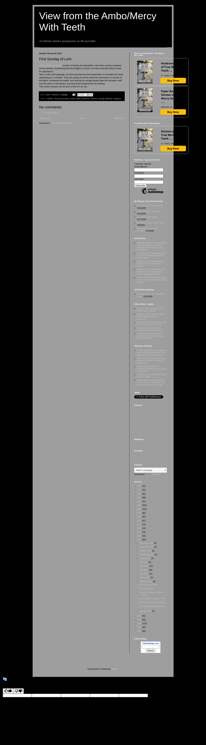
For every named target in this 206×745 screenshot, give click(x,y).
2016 (139, 524)
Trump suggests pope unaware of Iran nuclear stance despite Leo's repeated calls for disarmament (151, 352)
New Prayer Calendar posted (151, 602)
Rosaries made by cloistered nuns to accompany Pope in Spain (151, 323)
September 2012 (147, 554)
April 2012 (144, 574)
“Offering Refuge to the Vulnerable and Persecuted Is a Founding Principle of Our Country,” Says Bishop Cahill (152, 246)
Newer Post (45, 118)
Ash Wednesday (146, 588)
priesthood (85, 99)
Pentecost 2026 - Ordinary (148, 211)
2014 (139, 532)
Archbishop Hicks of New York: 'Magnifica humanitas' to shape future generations (150, 336)
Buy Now (173, 80)
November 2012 (146, 547)
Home (82, 118)
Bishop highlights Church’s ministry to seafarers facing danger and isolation (152, 368)
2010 (139, 620)
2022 (139, 501)
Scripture (94, 99)
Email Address (141, 167)
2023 (139, 497)
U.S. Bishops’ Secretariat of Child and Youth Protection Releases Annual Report (151, 255)
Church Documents (61, 99)
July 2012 (143, 562)
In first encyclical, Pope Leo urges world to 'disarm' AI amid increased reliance (152, 279)
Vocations (117, 99)
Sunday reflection (105, 99)
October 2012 (145, 551)
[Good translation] (8, 691)
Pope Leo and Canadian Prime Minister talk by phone (150, 309)
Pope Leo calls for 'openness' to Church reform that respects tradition (150, 263)
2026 (139, 486)
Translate (152, 474)
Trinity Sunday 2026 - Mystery (150, 206)
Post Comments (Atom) (61, 123)
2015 (139, 528)
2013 (139, 536)
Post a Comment (50, 113)
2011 (139, 616)
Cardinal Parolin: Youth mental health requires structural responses (150, 316)
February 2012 (146, 581)
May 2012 (144, 570)
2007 (139, 631)
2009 (139, 623)
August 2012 (145, 558)
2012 (139, 540)
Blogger (114, 669)
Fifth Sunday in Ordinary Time (152, 606)
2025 (139, 490)
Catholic (50, 99)
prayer (72, 99)
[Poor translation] (18, 691)
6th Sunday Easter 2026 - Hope (150, 223)
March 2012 (144, 577)
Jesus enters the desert (50, 65)
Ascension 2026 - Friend (147, 217)
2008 (139, 627)
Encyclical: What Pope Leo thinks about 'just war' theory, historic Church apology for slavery (151, 271)
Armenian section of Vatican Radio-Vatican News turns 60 (149, 329)
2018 (139, 517)
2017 (139, 521)
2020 (139, 509)
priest (78, 99)
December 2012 (146, 543)
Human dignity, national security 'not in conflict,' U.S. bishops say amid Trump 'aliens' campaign (151, 382)
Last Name (139, 179)
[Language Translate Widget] (150, 470)
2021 (139, 505)
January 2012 (145, 611)
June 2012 (144, 566)
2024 (139, 494)
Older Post (119, 118)
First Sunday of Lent (148, 585)
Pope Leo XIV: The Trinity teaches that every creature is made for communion (151, 360)
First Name (139, 173)
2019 (139, 513)
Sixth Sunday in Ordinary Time (152, 598)
